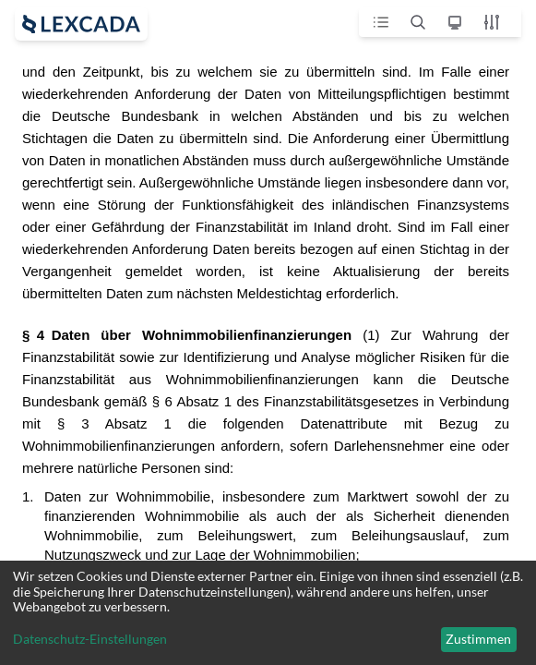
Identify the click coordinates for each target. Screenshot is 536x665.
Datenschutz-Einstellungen (90, 639)
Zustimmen (478, 639)
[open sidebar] (81, 24)
